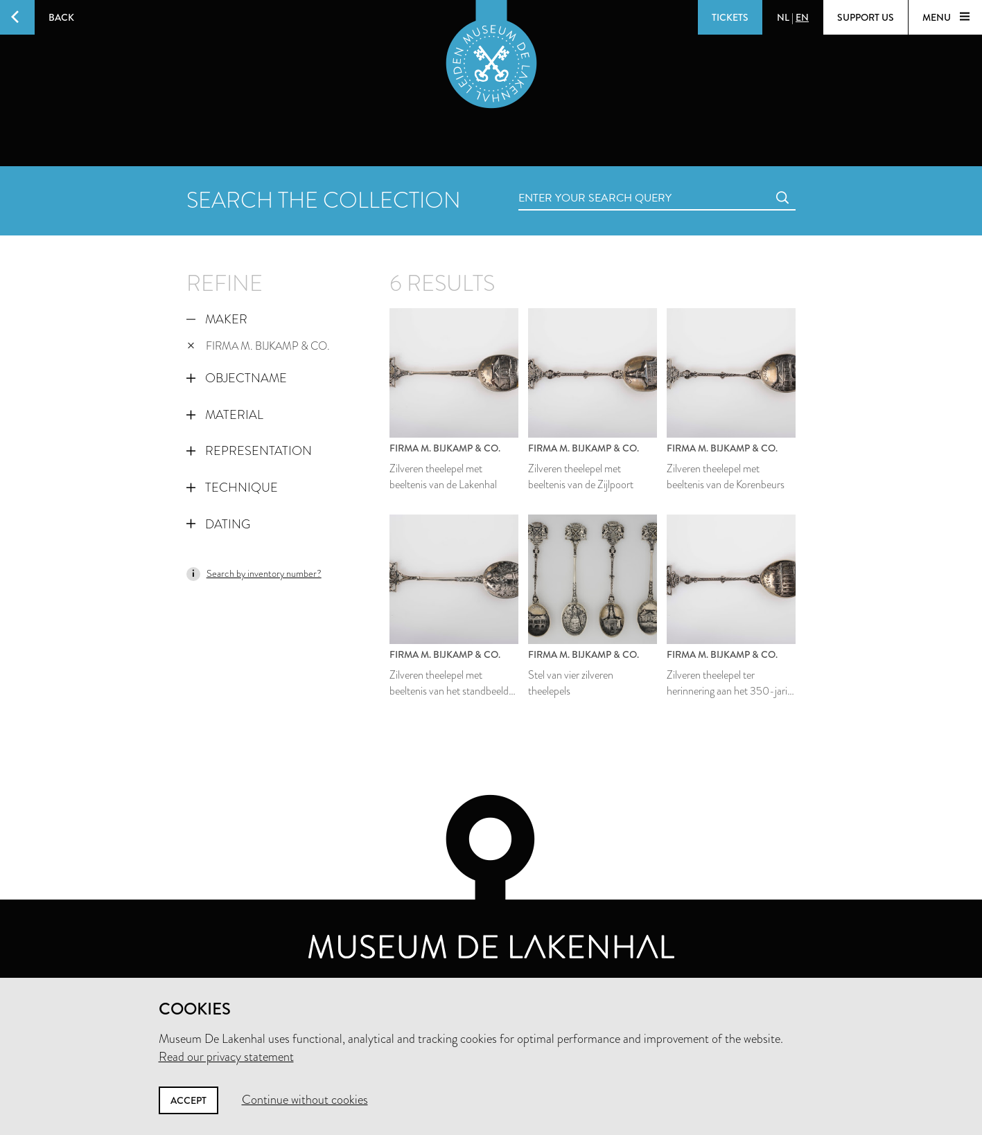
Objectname (236, 378)
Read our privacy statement (226, 1057)
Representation (249, 451)
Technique (232, 488)
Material (224, 415)
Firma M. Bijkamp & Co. (259, 346)
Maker (216, 319)
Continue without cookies (305, 1100)
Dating (218, 524)
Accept (188, 1100)
